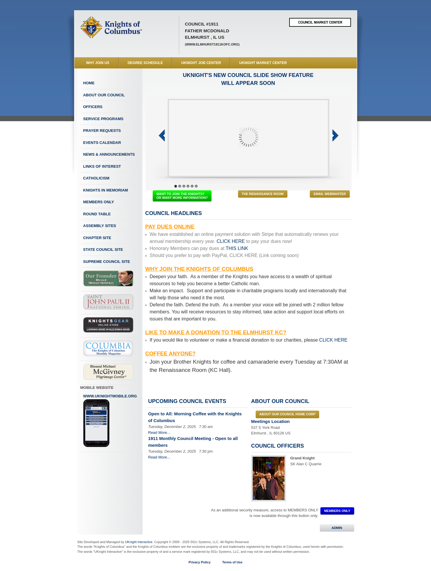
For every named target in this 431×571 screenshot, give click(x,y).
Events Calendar (102, 142)
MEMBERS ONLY (337, 511)
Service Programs (103, 119)
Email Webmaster (330, 194)
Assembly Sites (99, 226)
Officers (93, 107)
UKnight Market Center (263, 63)
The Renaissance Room (263, 194)
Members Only (98, 202)
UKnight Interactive (138, 542)
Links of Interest (102, 166)
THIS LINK (237, 248)
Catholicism (96, 178)
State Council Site (103, 249)
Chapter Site (97, 238)
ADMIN (337, 528)
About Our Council (104, 95)
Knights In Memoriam (105, 190)
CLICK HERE (231, 241)
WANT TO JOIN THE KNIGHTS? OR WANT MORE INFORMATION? (182, 195)
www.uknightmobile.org (110, 420)
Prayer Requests (102, 130)
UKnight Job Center (201, 63)
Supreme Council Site (106, 261)
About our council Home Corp (287, 414)
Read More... (159, 432)
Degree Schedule (145, 63)
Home (89, 83)
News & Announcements (109, 154)
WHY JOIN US (97, 63)
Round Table (97, 214)
